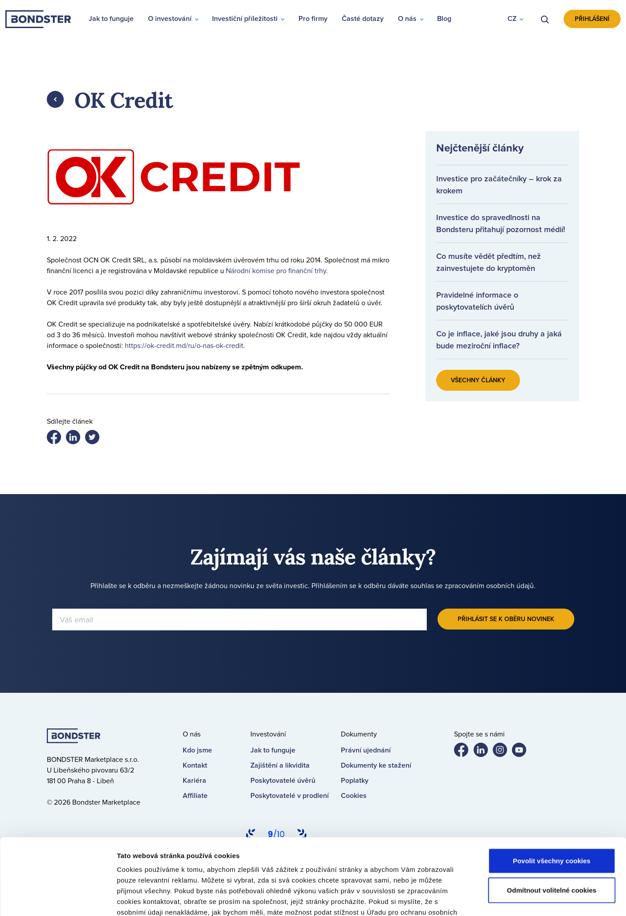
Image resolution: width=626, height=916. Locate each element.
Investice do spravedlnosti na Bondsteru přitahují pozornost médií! (500, 223)
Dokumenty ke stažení (376, 765)
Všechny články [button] (478, 380)
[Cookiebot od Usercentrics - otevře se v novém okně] (58, 898)
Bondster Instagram (503, 752)
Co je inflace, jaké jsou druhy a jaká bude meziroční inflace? (499, 339)
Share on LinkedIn (95, 439)
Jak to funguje (272, 750)
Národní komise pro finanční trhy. (277, 270)
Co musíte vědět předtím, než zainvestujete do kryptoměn (488, 262)
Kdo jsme (197, 750)
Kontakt (195, 765)
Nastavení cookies (475, 898)
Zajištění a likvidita (280, 765)
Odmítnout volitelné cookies (552, 818)
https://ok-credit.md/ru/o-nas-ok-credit (184, 345)
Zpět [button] (55, 99)
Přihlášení (592, 18)
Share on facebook (57, 439)
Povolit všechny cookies (551, 789)
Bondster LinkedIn (484, 752)
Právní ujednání (366, 750)
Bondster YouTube (522, 752)
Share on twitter (76, 439)
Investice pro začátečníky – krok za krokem (499, 184)
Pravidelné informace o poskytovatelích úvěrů (477, 300)
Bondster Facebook (464, 752)
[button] (515, 19)
